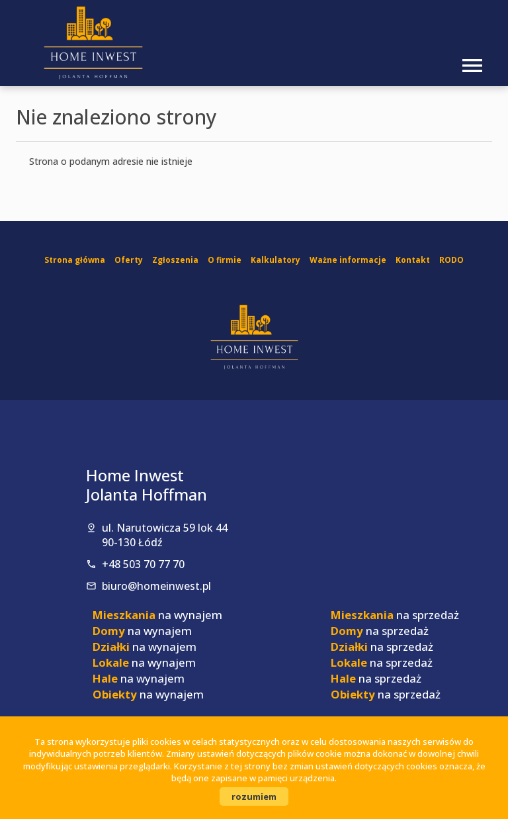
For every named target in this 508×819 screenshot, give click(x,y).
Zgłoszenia (175, 259)
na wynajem (157, 614)
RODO (451, 259)
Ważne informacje (348, 259)
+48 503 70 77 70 (143, 564)
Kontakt (413, 259)
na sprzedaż (395, 614)
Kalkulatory (275, 259)
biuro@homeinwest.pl (156, 586)
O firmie (224, 259)
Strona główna (74, 259)
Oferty (128, 259)
